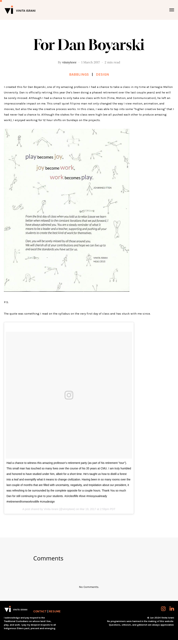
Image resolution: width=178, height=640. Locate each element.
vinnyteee (69, 62)
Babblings (79, 74)
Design (102, 74)
